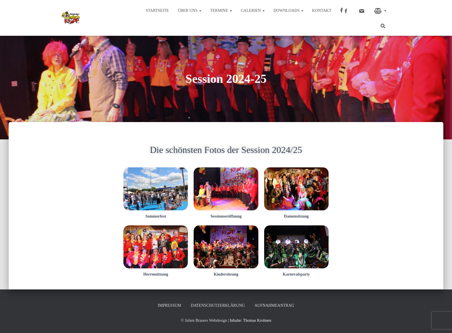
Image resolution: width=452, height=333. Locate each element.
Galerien (253, 10)
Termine (221, 10)
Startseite (157, 10)
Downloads (288, 10)
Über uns (189, 10)
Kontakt (321, 10)
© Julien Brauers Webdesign (204, 320)
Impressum (169, 305)
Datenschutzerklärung (218, 305)
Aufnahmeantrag (274, 305)
